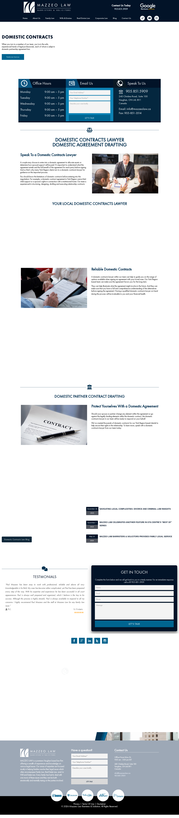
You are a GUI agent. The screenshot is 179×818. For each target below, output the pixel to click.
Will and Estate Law (27, 774)
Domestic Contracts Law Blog (16, 539)
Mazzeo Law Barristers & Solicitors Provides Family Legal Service (136, 537)
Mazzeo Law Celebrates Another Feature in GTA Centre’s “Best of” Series (136, 524)
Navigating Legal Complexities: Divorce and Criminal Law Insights (135, 509)
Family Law (40, 772)
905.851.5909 (121, 8)
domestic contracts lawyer (140, 291)
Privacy (76, 803)
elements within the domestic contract (126, 416)
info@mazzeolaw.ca (122, 773)
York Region (153, 279)
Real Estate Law (51, 772)
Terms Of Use (88, 803)
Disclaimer (101, 803)
